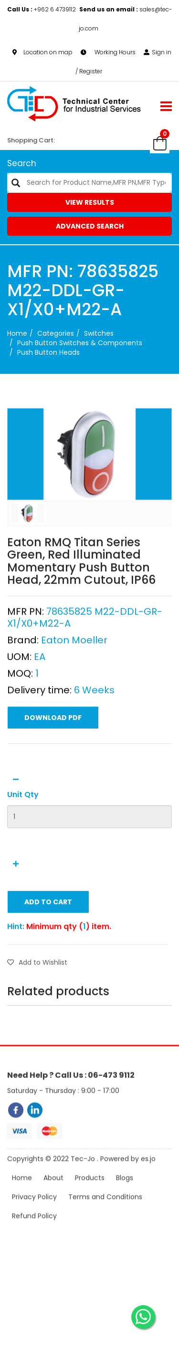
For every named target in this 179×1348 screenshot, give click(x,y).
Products (90, 1191)
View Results (89, 202)
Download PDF (53, 755)
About (53, 1191)
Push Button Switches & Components (79, 343)
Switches (99, 333)
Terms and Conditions (105, 1210)
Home (17, 333)
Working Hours (108, 51)
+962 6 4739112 (42, 8)
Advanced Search (90, 226)
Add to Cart (48, 939)
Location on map (42, 51)
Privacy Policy (34, 1210)
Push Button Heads (48, 352)
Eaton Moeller (74, 677)
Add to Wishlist (37, 1000)
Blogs (124, 1191)
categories (55, 333)
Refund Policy (34, 1229)
